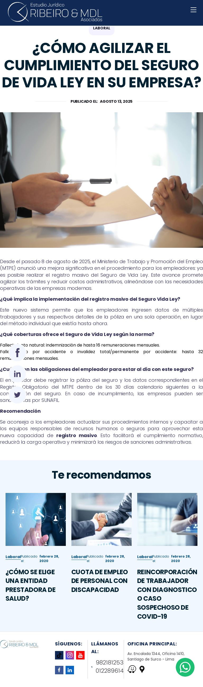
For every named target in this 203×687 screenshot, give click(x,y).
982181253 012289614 (107, 667)
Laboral (13, 579)
